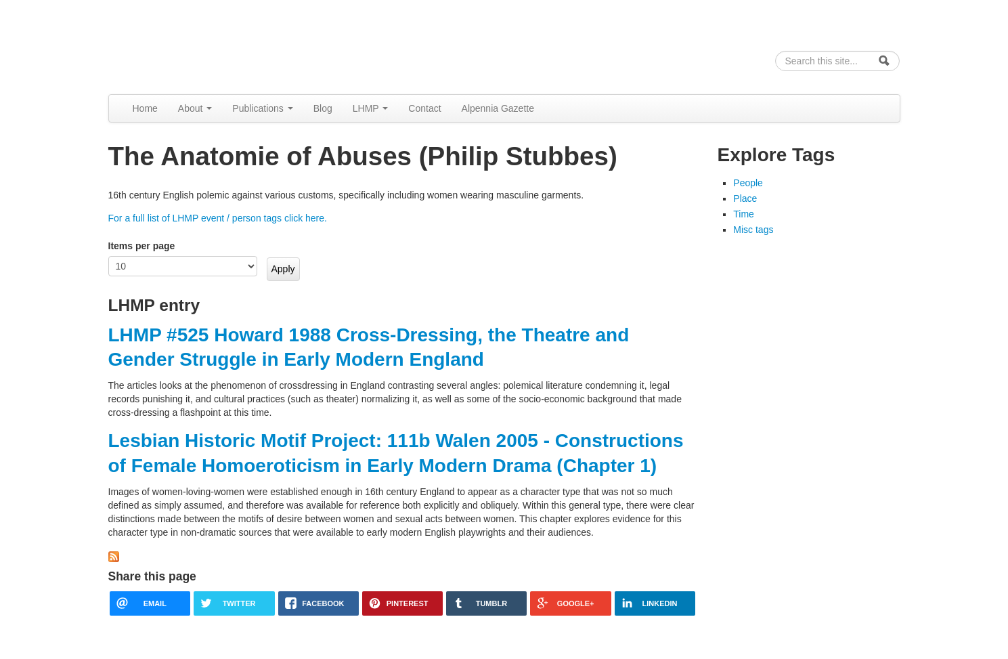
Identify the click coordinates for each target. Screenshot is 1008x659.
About (195, 108)
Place (745, 198)
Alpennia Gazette (498, 108)
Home (145, 108)
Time (743, 214)
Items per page (141, 245)
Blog (322, 108)
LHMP (371, 108)
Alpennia (178, 45)
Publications (262, 108)
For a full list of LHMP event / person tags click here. (217, 218)
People (748, 182)
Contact (424, 108)
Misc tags (753, 229)
